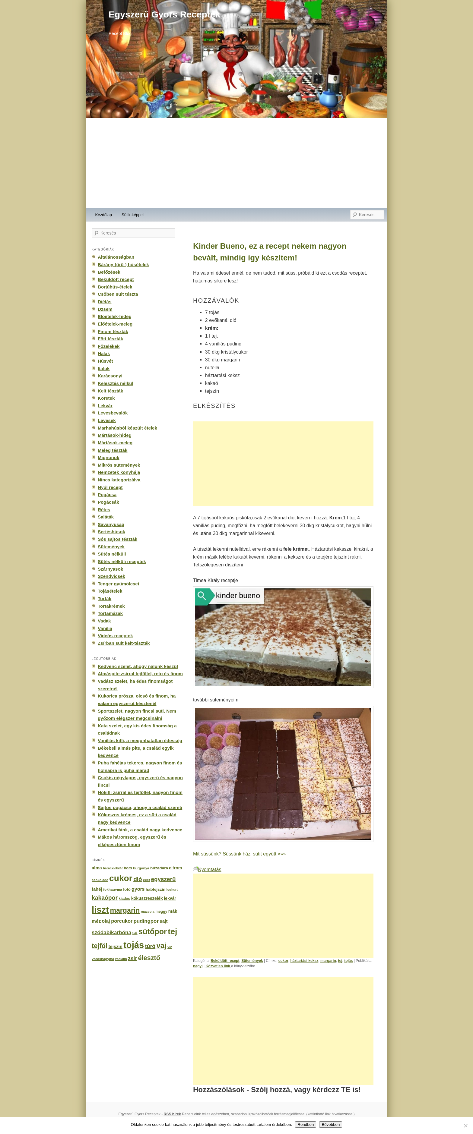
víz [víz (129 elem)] (169, 947)
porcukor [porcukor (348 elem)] (121, 921)
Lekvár (105, 405)
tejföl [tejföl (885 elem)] (99, 946)
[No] (465, 1126)
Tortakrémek (111, 606)
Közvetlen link (218, 966)
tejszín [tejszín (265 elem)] (115, 946)
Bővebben (331, 1124)
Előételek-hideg (115, 316)
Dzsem (105, 309)
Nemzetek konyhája (119, 472)
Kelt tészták (110, 390)
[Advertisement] (236, 163)
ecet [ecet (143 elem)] (146, 880)
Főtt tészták (110, 338)
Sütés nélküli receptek (122, 561)
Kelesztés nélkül (115, 383)
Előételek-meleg (115, 323)
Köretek (106, 398)
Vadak (104, 620)
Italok (104, 368)
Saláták (106, 516)
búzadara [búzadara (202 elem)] (159, 868)
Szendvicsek (111, 576)
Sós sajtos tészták (117, 539)
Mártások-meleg (115, 442)
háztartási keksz (304, 961)
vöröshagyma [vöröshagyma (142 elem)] (103, 959)
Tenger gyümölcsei (118, 583)
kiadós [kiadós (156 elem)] (124, 898)
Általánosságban (116, 257)
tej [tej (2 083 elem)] (172, 931)
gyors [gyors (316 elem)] (138, 889)
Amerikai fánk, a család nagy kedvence (140, 829)
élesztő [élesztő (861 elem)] (149, 958)
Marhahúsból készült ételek (127, 427)
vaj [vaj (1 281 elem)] (162, 945)
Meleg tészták (112, 450)
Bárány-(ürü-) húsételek (123, 264)
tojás (348, 961)
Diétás (104, 301)
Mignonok (108, 457)
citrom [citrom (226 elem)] (175, 867)
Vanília (105, 628)
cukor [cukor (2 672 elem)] (120, 878)
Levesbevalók (113, 412)
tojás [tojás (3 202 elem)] (133, 945)
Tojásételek (110, 591)
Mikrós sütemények (119, 465)
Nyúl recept (110, 487)
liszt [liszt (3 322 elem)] (100, 910)
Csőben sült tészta (118, 294)
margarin (328, 961)
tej (340, 961)
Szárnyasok (110, 569)
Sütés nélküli (112, 553)
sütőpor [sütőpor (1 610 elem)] (152, 931)
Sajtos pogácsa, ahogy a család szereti (140, 807)
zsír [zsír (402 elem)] (132, 958)
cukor (283, 961)
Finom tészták (113, 331)
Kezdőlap (103, 215)
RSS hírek (172, 1114)
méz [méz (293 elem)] (96, 921)
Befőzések (109, 272)
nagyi (198, 966)
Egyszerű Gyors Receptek (164, 14)
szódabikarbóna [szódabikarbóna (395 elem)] (111, 932)
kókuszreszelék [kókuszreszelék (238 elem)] (147, 898)
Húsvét (105, 361)
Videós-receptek (115, 635)
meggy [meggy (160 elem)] (161, 911)
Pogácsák (108, 502)
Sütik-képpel (133, 215)
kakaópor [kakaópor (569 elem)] (105, 897)
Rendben (305, 1124)
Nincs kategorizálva (119, 479)
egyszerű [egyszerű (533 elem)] (163, 879)
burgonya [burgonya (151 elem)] (141, 868)
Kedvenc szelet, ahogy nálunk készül (138, 666)
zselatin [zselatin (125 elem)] (121, 959)
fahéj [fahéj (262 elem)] (97, 889)
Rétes (104, 509)
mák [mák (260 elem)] (172, 911)
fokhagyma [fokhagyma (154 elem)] (112, 889)
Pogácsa (107, 494)
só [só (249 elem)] (134, 932)
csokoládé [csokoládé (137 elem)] (100, 880)
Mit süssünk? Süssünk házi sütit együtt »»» (239, 853)
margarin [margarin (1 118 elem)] (125, 910)
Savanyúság (111, 524)
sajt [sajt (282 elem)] (163, 921)
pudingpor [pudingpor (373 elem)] (146, 921)
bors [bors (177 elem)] (128, 868)
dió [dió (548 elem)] (137, 879)
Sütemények (252, 961)
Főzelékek (108, 346)
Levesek (107, 420)
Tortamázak (110, 613)
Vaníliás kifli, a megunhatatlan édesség (140, 740)
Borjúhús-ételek (115, 286)
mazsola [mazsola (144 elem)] (147, 911)
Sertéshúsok (111, 531)
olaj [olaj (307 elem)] (106, 921)
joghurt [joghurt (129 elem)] (172, 889)
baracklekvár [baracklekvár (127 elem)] (113, 868)
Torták (104, 598)
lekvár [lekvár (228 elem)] (170, 898)
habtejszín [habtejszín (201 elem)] (156, 889)
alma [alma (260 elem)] (97, 867)
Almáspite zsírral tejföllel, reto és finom (140, 673)
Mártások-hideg (115, 435)
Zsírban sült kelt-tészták (124, 643)
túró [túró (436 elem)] (150, 946)
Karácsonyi (110, 375)
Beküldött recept (225, 961)
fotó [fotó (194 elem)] (127, 889)
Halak (104, 353)
